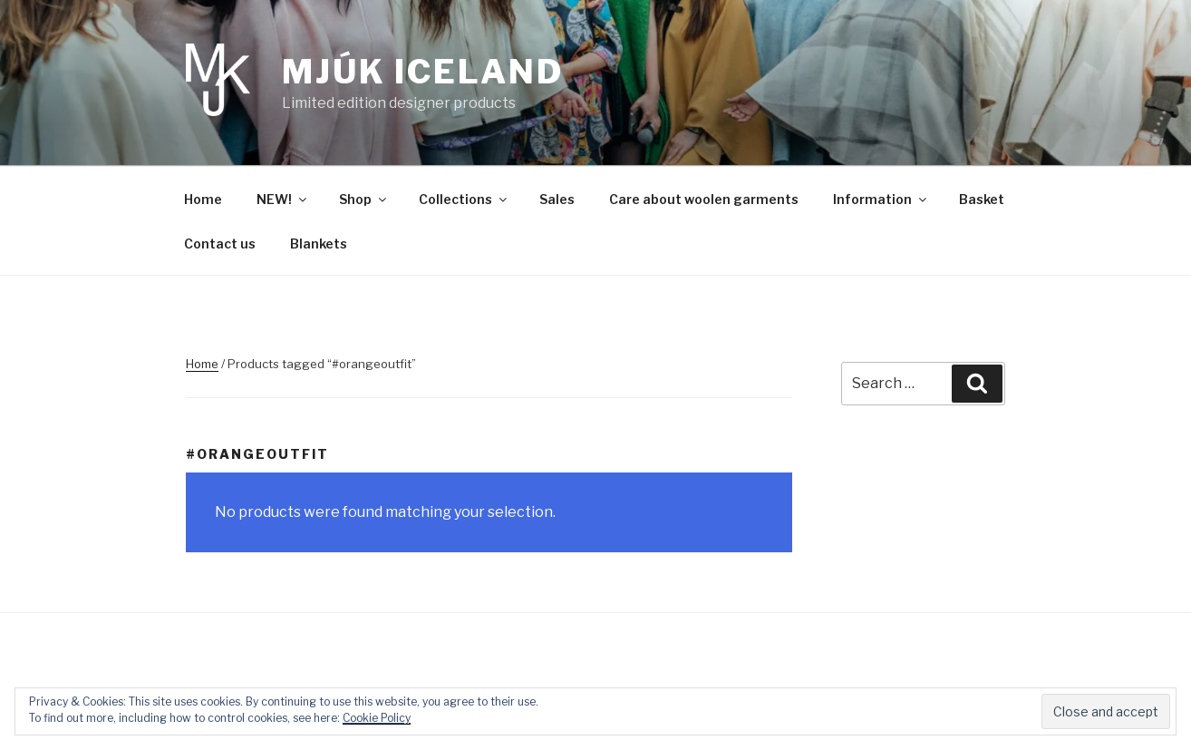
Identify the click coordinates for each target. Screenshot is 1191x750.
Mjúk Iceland (423, 72)
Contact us (220, 243)
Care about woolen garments (704, 199)
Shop (364, 199)
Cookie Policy (377, 718)
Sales (557, 199)
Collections (464, 199)
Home (203, 199)
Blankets (318, 243)
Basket (981, 199)
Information (881, 199)
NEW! (283, 199)
